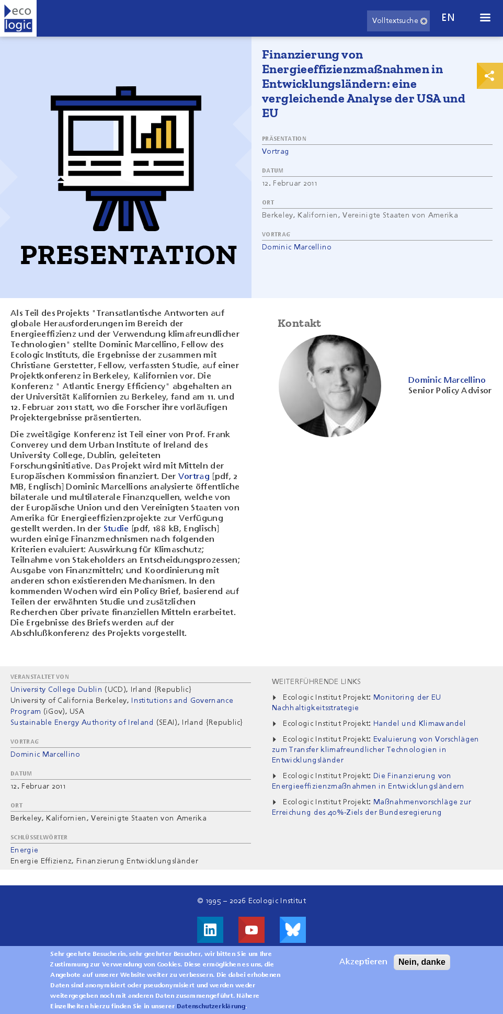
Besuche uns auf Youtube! (251, 930)
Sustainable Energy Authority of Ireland (82, 722)
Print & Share (490, 76)
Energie (24, 850)
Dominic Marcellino (297, 247)
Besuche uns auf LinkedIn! (210, 930)
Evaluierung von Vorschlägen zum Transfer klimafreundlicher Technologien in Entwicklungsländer (375, 750)
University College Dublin (56, 689)
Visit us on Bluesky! (293, 930)
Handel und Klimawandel (419, 723)
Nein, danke (421, 967)
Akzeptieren (363, 967)
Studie (116, 529)
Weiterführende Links (316, 682)
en (448, 18)
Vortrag (275, 151)
